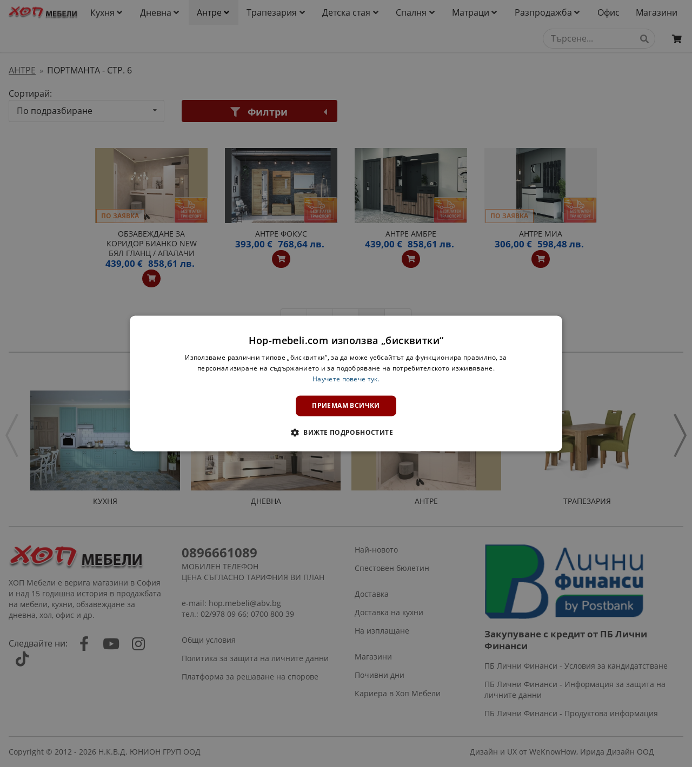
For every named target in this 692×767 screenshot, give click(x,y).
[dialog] (346, 383)
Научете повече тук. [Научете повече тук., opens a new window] (346, 378)
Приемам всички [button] (346, 405)
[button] (346, 432)
